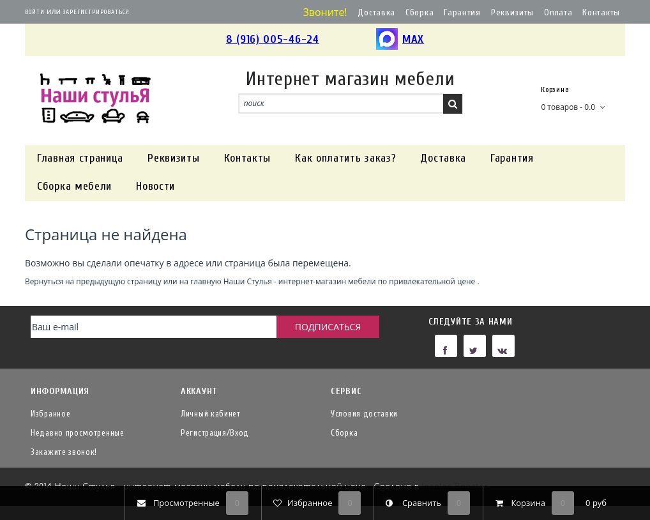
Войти (35, 12)
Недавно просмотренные (78, 433)
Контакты (601, 12)
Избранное (50, 413)
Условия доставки (364, 413)
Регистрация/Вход (215, 433)
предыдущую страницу (118, 281)
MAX (400, 40)
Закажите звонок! (64, 452)
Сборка (419, 12)
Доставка (376, 12)
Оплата (558, 12)
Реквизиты (512, 12)
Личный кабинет (211, 413)
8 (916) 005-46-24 (272, 39)
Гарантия (462, 12)
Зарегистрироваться (96, 12)
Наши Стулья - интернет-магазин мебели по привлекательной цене (349, 281)
